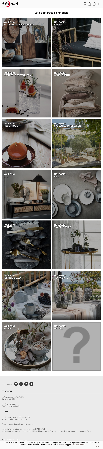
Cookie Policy (79, 444)
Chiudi (97, 447)
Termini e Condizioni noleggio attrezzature (18, 424)
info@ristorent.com (9, 404)
